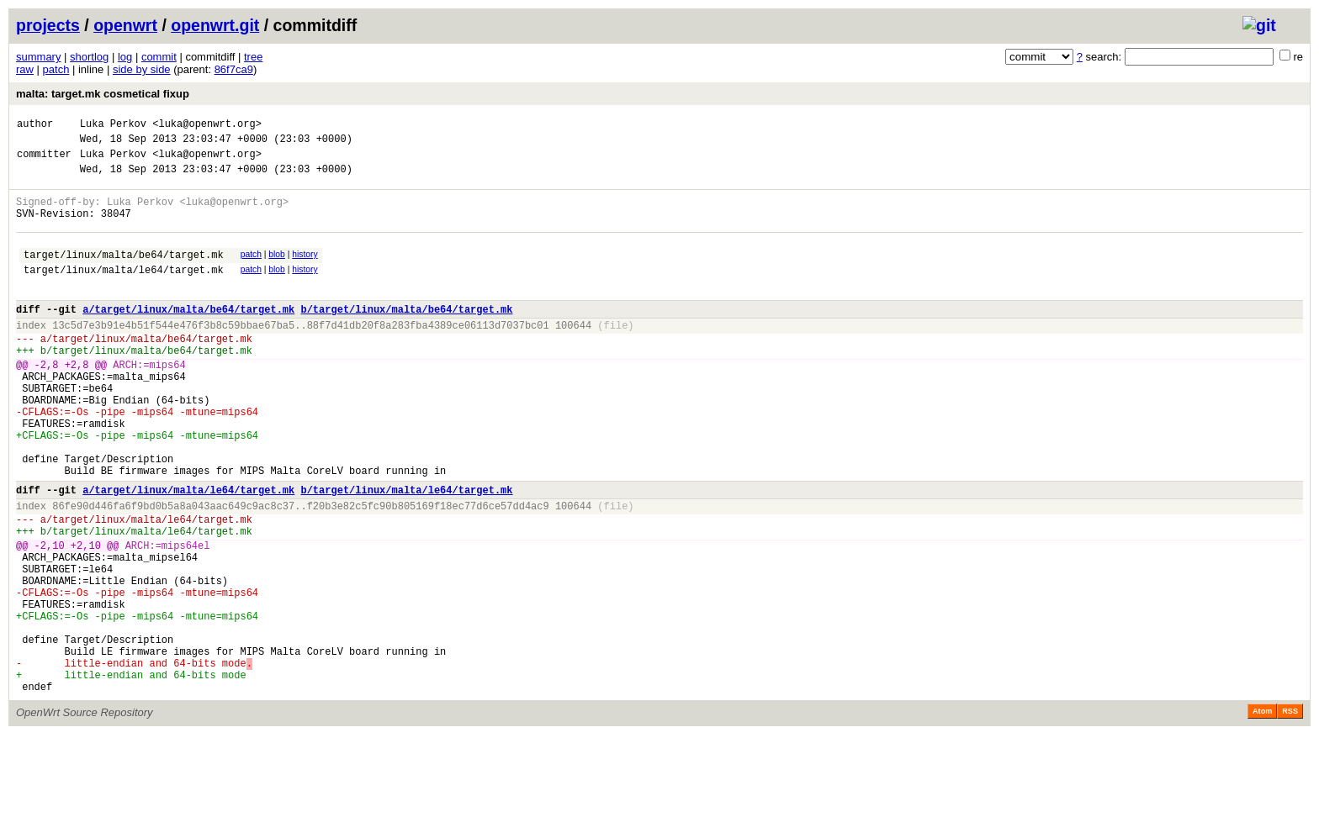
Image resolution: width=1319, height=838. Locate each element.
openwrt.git (215, 25)
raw (25, 69)
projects (48, 25)
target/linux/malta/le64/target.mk (124, 292)
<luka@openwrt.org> (207, 126)
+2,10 (86, 618)
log (125, 56)
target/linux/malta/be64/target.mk (124, 274)
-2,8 (46, 402)
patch (56, 69)
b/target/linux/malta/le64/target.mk (406, 552)
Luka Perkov (113, 126)
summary (38, 56)
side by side (142, 69)
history (304, 272)
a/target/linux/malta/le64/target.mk (188, 552)
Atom (1262, 814)
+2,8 (77, 402)
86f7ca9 (234, 69)
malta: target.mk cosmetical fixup (102, 93)
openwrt (125, 25)
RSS (1290, 814)
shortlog (89, 56)
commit (159, 56)
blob (276, 272)
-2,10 (49, 618)
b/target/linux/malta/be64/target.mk (406, 336)
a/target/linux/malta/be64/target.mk (188, 336)
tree (253, 56)
